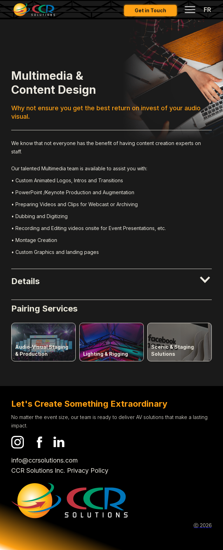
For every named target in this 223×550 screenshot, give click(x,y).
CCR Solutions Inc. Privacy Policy (59, 470)
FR (207, 9)
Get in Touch (150, 10)
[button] (111, 282)
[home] (33, 10)
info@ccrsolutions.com (44, 460)
